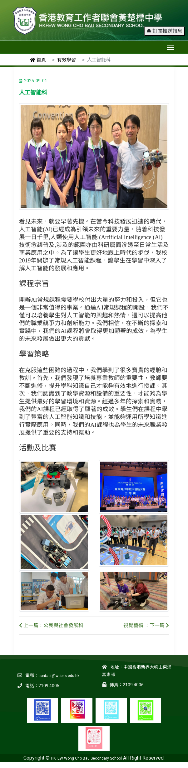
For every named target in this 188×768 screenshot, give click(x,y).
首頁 (38, 60)
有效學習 (66, 60)
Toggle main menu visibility (171, 46)
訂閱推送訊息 (164, 31)
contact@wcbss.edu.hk (58, 676)
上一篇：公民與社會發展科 (51, 625)
